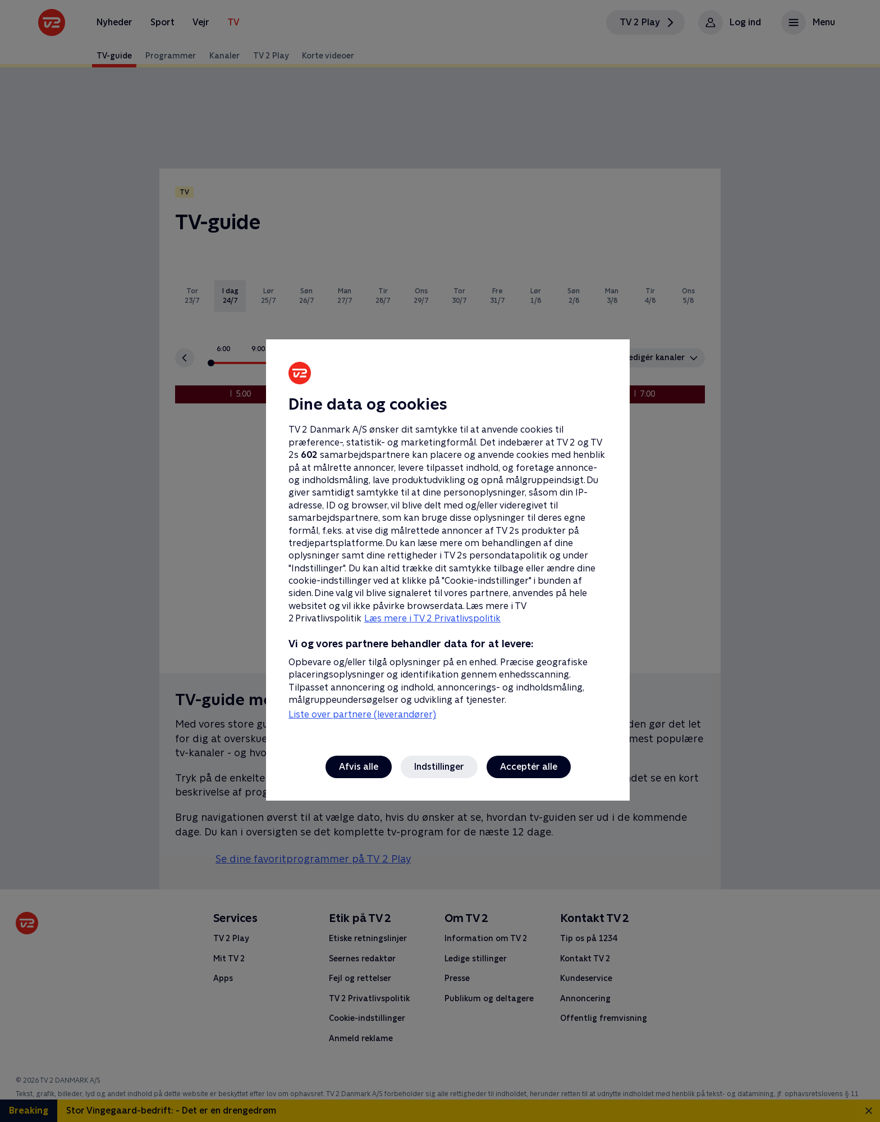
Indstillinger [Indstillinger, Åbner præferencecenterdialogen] (439, 766)
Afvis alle (358, 766)
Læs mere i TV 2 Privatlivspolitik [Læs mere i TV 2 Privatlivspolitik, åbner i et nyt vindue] (432, 618)
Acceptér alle (528, 766)
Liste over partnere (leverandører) (362, 714)
